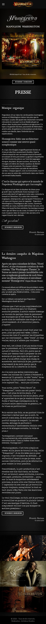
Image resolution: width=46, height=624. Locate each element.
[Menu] (3, 4)
